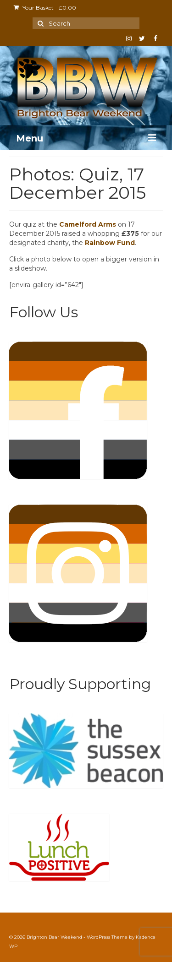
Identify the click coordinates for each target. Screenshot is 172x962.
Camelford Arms (87, 224)
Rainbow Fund (110, 243)
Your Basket (45, 7)
